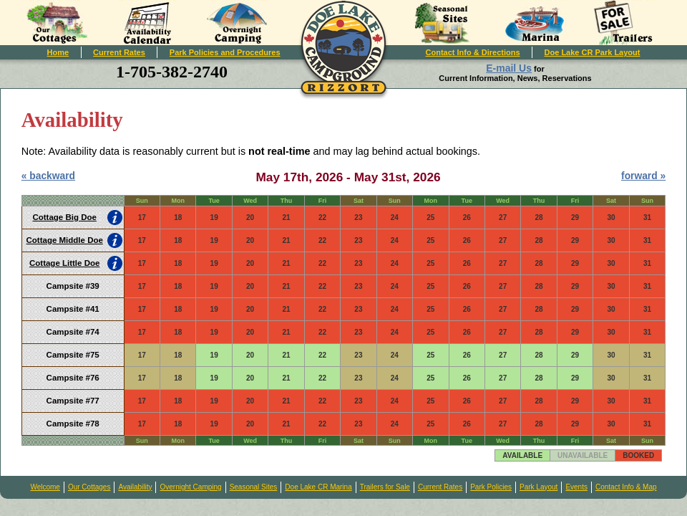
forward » (643, 175)
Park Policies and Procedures (225, 52)
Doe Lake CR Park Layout (592, 52)
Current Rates (119, 52)
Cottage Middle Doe (64, 240)
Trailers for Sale (385, 487)
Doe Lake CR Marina (318, 487)
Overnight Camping (190, 487)
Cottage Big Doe (64, 217)
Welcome (45, 487)
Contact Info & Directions (473, 52)
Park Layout (538, 487)
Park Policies (491, 487)
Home (58, 52)
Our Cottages (89, 487)
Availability (135, 487)
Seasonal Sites (254, 487)
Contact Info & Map (626, 487)
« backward (48, 175)
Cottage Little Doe (64, 263)
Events (576, 487)
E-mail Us (509, 68)
